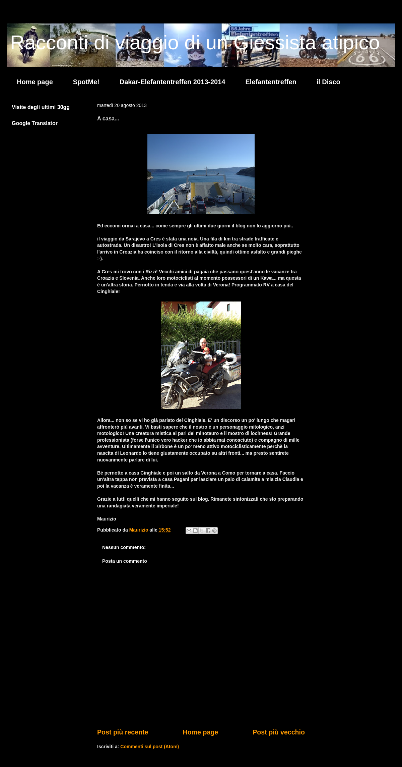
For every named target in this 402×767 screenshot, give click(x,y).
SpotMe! (86, 82)
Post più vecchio (279, 732)
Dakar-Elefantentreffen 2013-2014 (172, 82)
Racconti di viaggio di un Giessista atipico (195, 42)
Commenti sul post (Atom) (149, 746)
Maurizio (139, 530)
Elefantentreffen (270, 82)
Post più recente (122, 732)
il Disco (328, 82)
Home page (35, 82)
